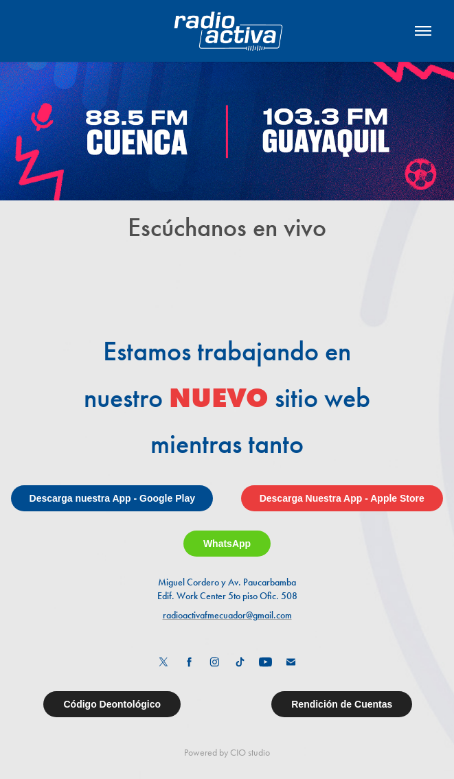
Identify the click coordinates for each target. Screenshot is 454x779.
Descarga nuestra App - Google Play (112, 498)
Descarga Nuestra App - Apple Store (342, 498)
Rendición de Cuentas (341, 704)
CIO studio (250, 752)
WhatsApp (227, 543)
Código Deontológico (112, 704)
